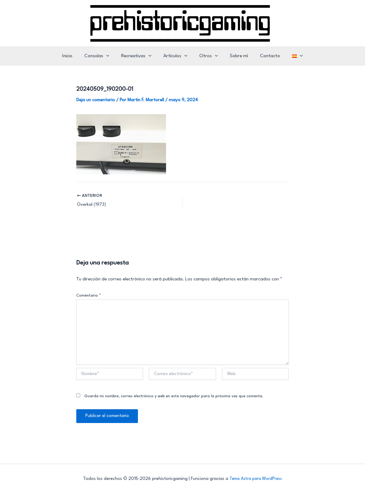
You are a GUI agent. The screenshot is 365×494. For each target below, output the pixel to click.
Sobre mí (236, 56)
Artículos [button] (176, 56)
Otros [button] (207, 56)
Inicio (74, 56)
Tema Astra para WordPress (256, 479)
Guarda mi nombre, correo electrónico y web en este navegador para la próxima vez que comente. (173, 396)
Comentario (88, 295)
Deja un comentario (96, 100)
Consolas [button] (101, 56)
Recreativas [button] (139, 56)
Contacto (266, 56)
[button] (111, 56)
